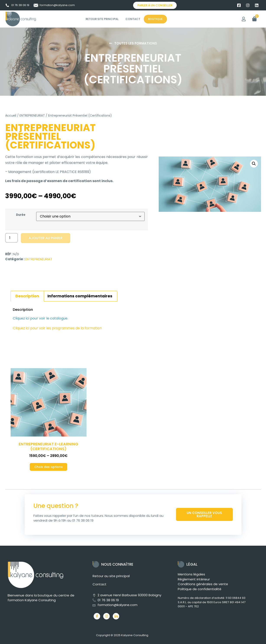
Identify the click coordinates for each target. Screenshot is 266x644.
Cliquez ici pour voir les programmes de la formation (58, 328)
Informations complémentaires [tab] (79, 296)
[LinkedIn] (116, 616)
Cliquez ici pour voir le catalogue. (40, 318)
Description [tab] (27, 296)
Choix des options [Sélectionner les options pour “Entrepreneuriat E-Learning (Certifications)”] (48, 467)
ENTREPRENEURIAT (32, 115)
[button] (254, 164)
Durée (20, 214)
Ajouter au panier (45, 238)
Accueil (10, 115)
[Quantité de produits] (11, 237)
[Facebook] (97, 616)
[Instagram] (106, 616)
